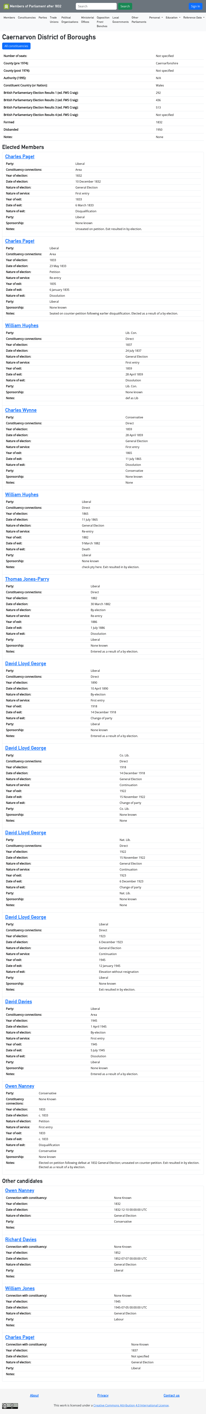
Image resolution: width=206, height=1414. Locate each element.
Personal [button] (155, 17)
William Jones (20, 1288)
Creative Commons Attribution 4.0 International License (131, 1405)
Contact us (172, 1395)
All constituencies (16, 46)
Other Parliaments (139, 20)
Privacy (102, 1395)
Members (9, 17)
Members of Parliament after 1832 (32, 6)
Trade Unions (54, 20)
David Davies (18, 1001)
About (34, 1395)
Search (125, 6)
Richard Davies (20, 1239)
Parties (43, 17)
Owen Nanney (19, 1086)
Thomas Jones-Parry (27, 579)
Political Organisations (69, 20)
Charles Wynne (21, 410)
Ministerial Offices (87, 20)
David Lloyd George (25, 663)
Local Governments (120, 20)
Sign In (195, 6)
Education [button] (172, 17)
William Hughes (21, 325)
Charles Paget (19, 156)
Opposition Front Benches (103, 22)
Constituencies (27, 17)
